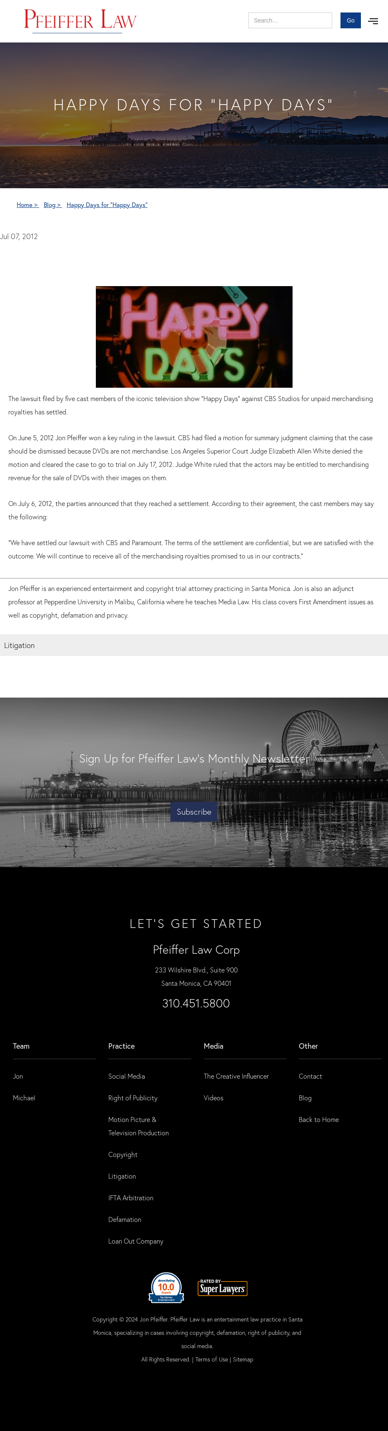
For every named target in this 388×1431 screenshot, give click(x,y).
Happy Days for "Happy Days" (107, 204)
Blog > (53, 204)
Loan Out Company (135, 1241)
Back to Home (319, 1119)
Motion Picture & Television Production (138, 1126)
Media (213, 1046)
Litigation (122, 1176)
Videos (213, 1097)
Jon (18, 1076)
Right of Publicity (133, 1097)
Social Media (126, 1076)
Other (308, 1046)
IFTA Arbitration (130, 1197)
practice (121, 1046)
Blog (305, 1097)
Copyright (123, 1154)
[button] (373, 21)
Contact (310, 1076)
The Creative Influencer (236, 1076)
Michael (24, 1097)
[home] (80, 21)
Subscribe (194, 811)
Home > (28, 204)
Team (21, 1046)
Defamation (124, 1219)
